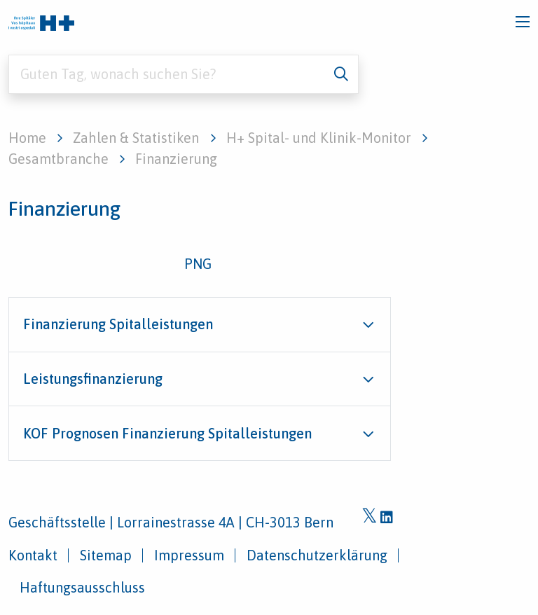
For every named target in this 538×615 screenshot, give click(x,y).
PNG (198, 264)
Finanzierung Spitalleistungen (118, 324)
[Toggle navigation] (523, 21)
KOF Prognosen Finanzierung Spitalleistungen (167, 433)
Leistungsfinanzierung (93, 379)
